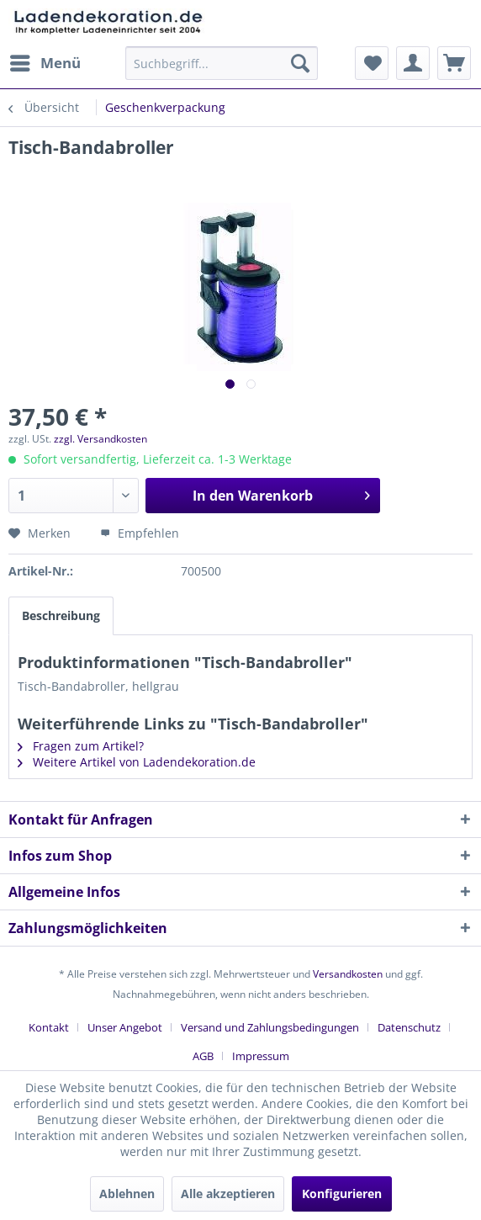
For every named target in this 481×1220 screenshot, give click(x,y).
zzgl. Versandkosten (100, 439)
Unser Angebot (124, 1027)
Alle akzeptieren (228, 1193)
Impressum (260, 1056)
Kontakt (49, 1027)
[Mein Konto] (413, 63)
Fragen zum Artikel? (81, 746)
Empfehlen (139, 533)
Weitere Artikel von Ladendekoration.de (137, 762)
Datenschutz (409, 1027)
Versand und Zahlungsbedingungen (270, 1027)
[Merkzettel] (371, 63)
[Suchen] (300, 63)
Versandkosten (348, 974)
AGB (203, 1056)
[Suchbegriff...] (221, 63)
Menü (45, 61)
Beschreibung (61, 615)
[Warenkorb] (454, 63)
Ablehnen (127, 1193)
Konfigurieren (342, 1193)
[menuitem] (44, 63)
